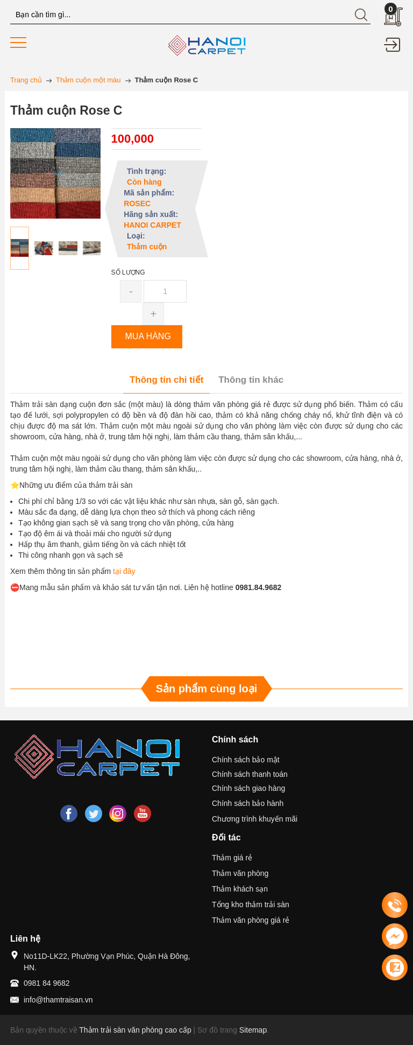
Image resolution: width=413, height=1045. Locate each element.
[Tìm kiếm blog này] (190, 14)
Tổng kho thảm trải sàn (250, 904)
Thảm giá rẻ (232, 857)
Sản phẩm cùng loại (207, 689)
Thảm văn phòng (240, 873)
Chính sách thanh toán (250, 774)
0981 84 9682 (47, 983)
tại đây (124, 571)
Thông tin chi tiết (166, 380)
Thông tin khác (250, 380)
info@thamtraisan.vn (58, 999)
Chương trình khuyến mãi (254, 819)
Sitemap (253, 1030)
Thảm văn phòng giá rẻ (250, 920)
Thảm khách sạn (240, 889)
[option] (19, 248)
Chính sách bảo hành (247, 803)
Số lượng (128, 272)
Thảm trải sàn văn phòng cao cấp (135, 1030)
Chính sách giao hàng (248, 788)
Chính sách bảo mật (246, 759)
